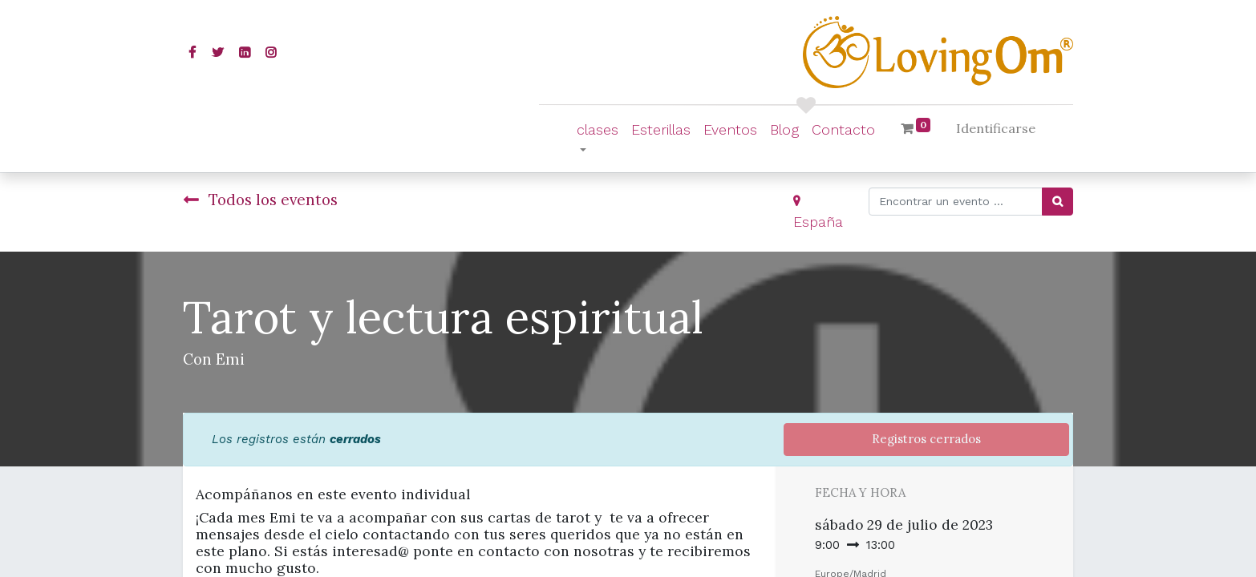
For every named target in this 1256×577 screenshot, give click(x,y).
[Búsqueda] (1057, 202)
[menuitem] (661, 129)
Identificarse (995, 128)
